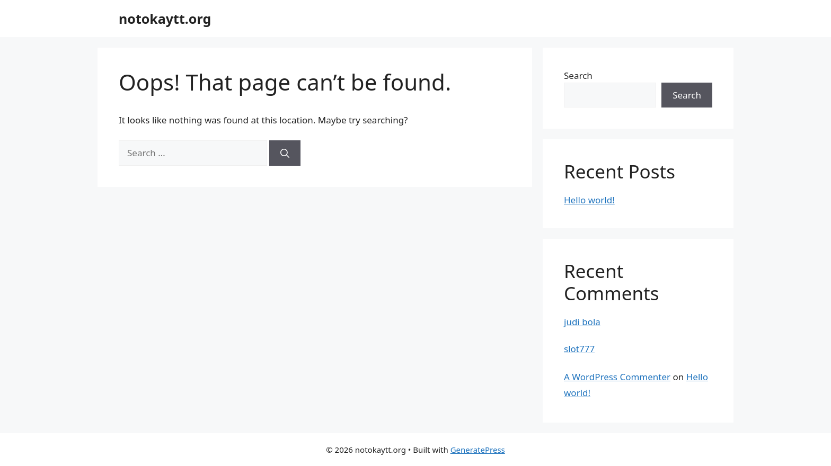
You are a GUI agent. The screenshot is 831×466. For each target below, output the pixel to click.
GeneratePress (477, 449)
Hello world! (589, 200)
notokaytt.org (165, 19)
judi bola (582, 322)
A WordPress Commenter (617, 377)
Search (578, 75)
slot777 (579, 349)
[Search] (284, 153)
